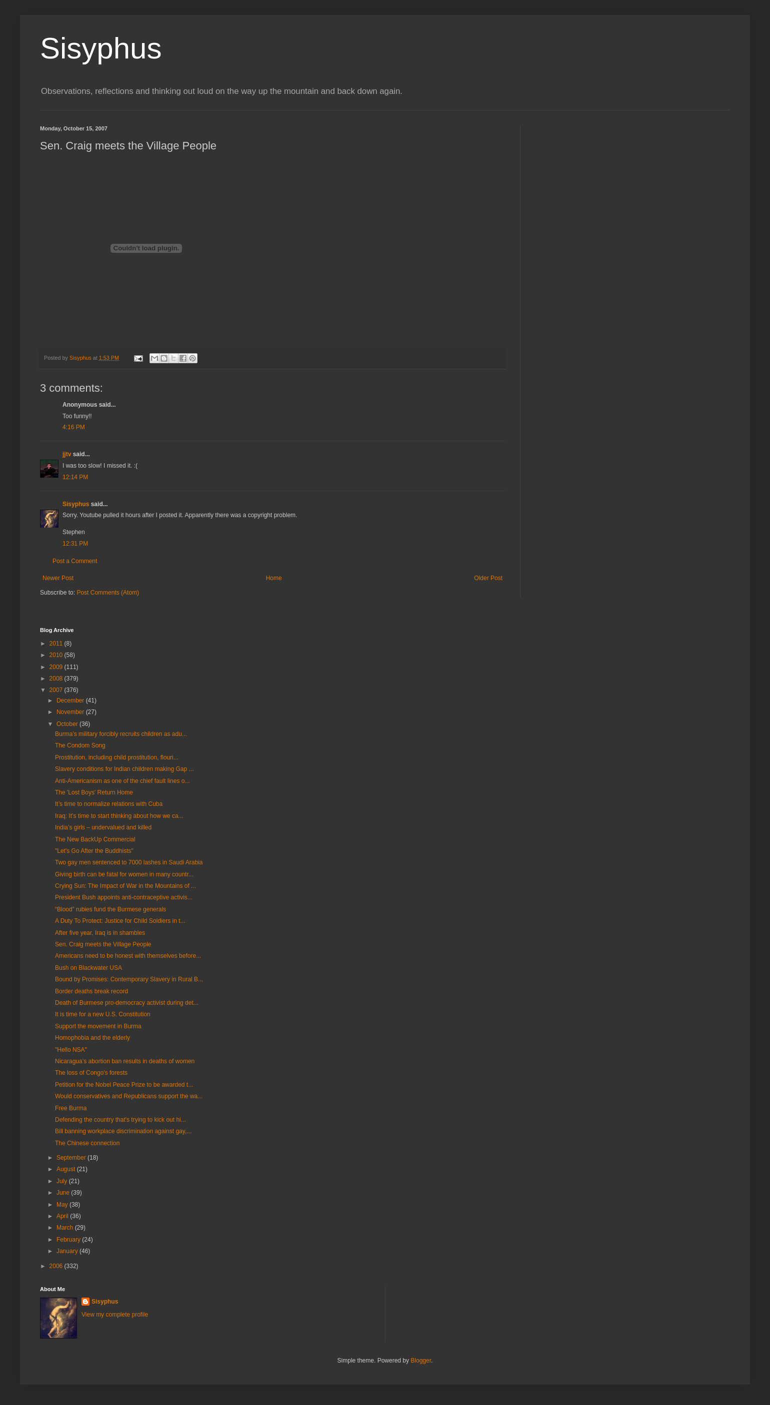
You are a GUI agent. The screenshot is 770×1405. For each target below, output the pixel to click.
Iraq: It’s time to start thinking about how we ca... (119, 815)
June (63, 1192)
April (63, 1216)
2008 (57, 678)
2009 (57, 667)
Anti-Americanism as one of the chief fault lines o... (122, 780)
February (69, 1239)
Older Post (488, 578)
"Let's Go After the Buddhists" (94, 850)
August (66, 1169)
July (62, 1181)
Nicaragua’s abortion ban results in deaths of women (124, 1061)
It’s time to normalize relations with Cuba (108, 803)
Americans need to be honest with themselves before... (128, 955)
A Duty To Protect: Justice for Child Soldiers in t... (120, 920)
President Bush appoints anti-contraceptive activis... (123, 897)
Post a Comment (74, 561)
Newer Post (58, 578)
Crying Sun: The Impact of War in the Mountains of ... (125, 885)
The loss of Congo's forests (91, 1072)
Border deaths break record (91, 991)
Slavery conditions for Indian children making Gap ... (124, 768)
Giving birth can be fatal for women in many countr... (124, 874)
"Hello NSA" (71, 1049)
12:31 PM (75, 543)
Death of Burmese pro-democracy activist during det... (126, 1002)
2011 (57, 643)
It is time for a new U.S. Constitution (102, 1014)
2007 (57, 690)
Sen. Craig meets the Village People (103, 944)
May (63, 1204)
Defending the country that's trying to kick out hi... (120, 1119)
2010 (57, 655)
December (71, 700)
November (71, 711)
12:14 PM (75, 477)
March (65, 1227)
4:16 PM (73, 427)
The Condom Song (80, 745)
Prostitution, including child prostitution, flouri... (116, 757)
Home (274, 578)
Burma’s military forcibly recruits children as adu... (121, 733)
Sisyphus (101, 48)
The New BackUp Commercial (95, 839)
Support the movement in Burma (98, 1026)
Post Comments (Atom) (107, 592)
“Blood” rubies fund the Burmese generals (110, 909)
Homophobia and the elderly (92, 1037)
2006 (57, 1266)
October (68, 723)
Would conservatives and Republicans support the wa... (128, 1096)
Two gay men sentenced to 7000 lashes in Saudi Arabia (129, 862)
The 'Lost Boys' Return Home (94, 792)
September (72, 1157)
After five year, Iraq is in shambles (100, 932)
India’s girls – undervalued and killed (103, 827)
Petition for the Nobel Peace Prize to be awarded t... (124, 1084)
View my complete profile (115, 1314)
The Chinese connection (87, 1143)
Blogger (420, 1360)
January (68, 1251)
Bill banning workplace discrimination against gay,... (123, 1131)
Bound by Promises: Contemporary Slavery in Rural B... (129, 979)
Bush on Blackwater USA (88, 967)
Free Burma (70, 1108)
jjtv (66, 454)
